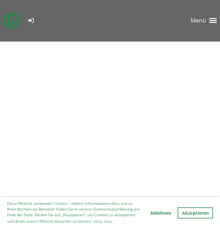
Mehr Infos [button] (103, 221)
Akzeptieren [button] (195, 213)
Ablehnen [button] (160, 213)
